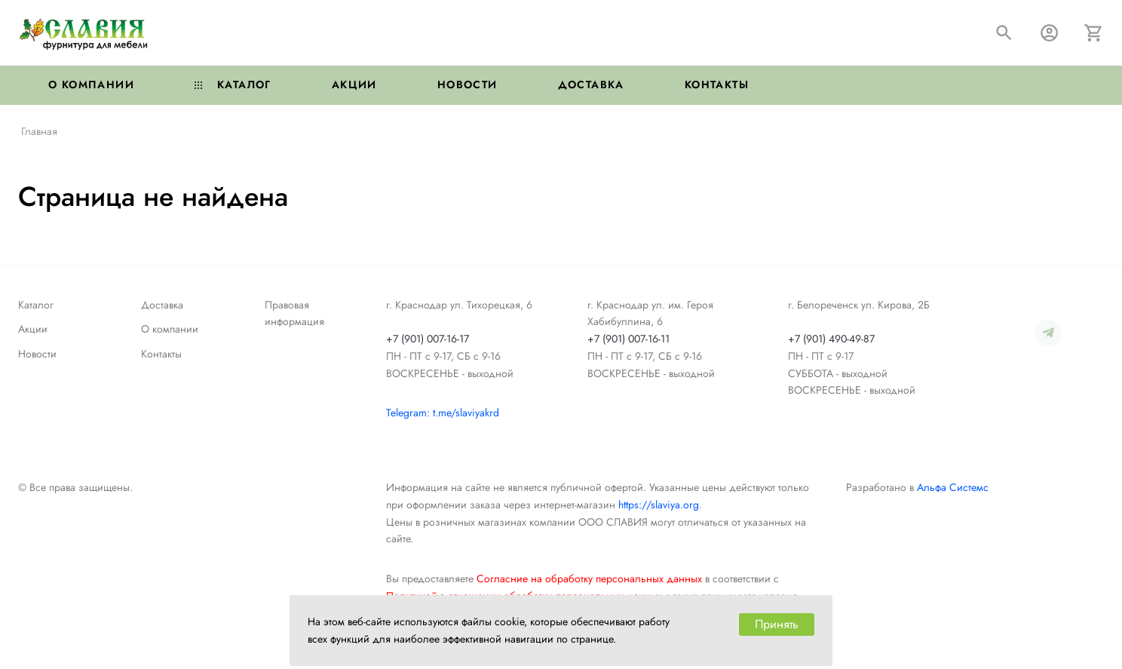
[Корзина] (1094, 33)
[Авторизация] (1049, 33)
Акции (354, 84)
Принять (777, 624)
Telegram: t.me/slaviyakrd (442, 412)
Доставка (591, 84)
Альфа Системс (953, 487)
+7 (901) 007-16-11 (628, 338)
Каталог (233, 84)
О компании (91, 84)
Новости (467, 84)
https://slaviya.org (658, 504)
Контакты (717, 84)
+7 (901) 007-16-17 (427, 338)
